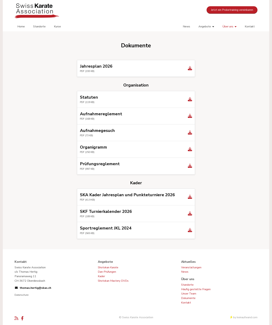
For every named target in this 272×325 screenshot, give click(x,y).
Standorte (39, 26)
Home (21, 26)
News (186, 26)
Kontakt (250, 26)
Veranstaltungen (191, 267)
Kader (101, 276)
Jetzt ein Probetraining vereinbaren (232, 10)
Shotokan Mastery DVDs (113, 281)
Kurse (57, 26)
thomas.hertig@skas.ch (35, 288)
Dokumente (188, 298)
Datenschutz (22, 295)
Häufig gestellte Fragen (196, 289)
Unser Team (188, 294)
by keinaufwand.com (243, 317)
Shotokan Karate (108, 267)
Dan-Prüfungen (107, 272)
